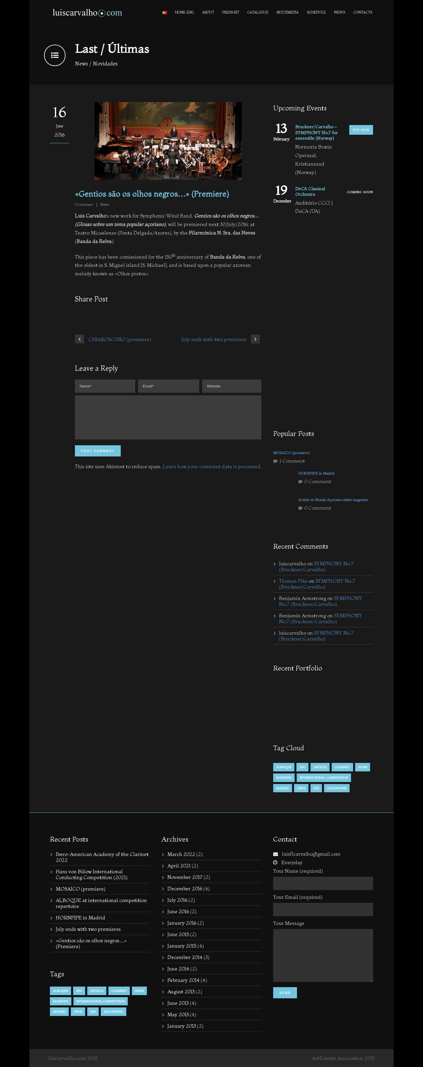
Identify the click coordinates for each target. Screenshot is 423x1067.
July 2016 (177, 900)
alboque (283, 767)
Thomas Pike (293, 581)
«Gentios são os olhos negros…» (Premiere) (91, 943)
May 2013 (178, 1014)
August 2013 (180, 991)
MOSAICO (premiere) (291, 452)
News (339, 12)
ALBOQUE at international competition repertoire (101, 903)
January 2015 (181, 946)
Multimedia (287, 12)
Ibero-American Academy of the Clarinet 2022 (102, 857)
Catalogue (257, 12)
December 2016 (184, 888)
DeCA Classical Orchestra (310, 191)
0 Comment (317, 481)
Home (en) (184, 12)
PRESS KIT (230, 12)
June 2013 (178, 1003)
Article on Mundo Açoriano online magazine (333, 499)
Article (320, 767)
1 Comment (292, 461)
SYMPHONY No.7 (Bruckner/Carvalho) (316, 566)
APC (302, 767)
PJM (316, 788)
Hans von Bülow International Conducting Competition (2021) (91, 874)
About (208, 12)
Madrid (282, 788)
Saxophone (337, 788)
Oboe (301, 788)
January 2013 (181, 1026)
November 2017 (184, 877)
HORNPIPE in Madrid (316, 473)
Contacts (362, 12)
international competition (324, 778)
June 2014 (178, 968)
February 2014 (183, 980)
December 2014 (184, 957)
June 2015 (178, 934)
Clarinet (342, 767)
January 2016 (181, 923)
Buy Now (361, 130)
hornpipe (284, 778)
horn (362, 767)
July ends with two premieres (88, 929)
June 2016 (178, 911)
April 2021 (179, 865)
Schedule (316, 12)
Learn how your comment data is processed (211, 473)
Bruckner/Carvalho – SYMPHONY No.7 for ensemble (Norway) (316, 132)
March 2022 (181, 854)
